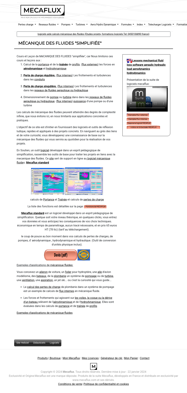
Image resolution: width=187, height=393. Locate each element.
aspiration (47, 280)
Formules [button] (126, 24)
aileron (43, 272)
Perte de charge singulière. (40, 86)
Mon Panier (131, 358)
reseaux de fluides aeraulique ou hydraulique (61, 90)
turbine (67, 97)
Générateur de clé (112, 358)
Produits (43, 358)
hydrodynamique (56, 68)
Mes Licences (90, 358)
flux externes (90, 64)
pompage (90, 276)
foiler (68, 272)
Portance (48, 199)
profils (76, 64)
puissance (79, 101)
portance (43, 64)
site (51, 158)
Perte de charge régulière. (40, 75)
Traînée (62, 199)
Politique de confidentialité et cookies (106, 384)
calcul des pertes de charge (43, 287)
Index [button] (140, 24)
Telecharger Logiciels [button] (160, 24)
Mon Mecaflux (71, 358)
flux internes (64, 75)
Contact (144, 358)
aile (100, 272)
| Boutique (55, 358)
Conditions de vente (70, 384)
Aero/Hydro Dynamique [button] (103, 24)
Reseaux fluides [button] (48, 24)
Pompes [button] (66, 24)
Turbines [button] (81, 24)
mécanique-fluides (61, 312)
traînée (63, 64)
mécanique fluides (61, 265)
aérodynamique (33, 68)
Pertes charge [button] (26, 24)
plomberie (60, 276)
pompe (54, 97)
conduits (39, 79)
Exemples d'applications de (33, 312)
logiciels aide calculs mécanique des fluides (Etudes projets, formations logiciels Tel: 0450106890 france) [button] (93, 34)
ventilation (28, 280)
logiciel (44, 150)
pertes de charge (94, 199)
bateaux (41, 276)
